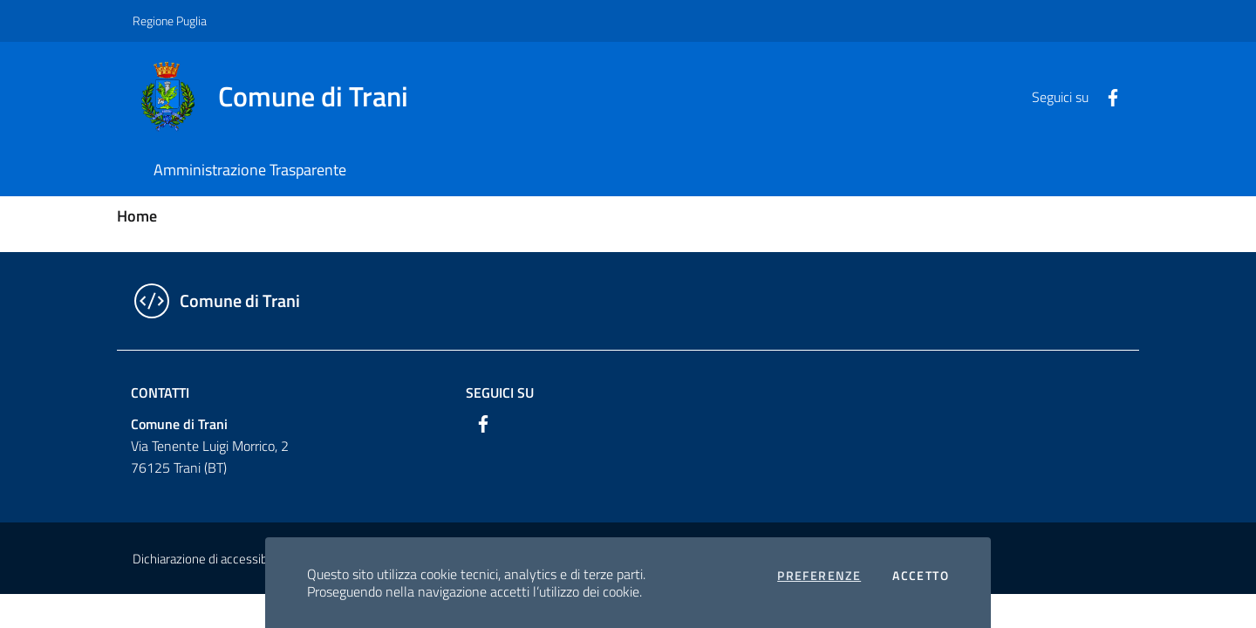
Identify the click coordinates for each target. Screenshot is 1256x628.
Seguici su (500, 392)
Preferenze (819, 576)
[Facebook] (1106, 95)
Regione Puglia (170, 20)
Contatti (160, 392)
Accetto (920, 576)
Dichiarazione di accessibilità (209, 559)
